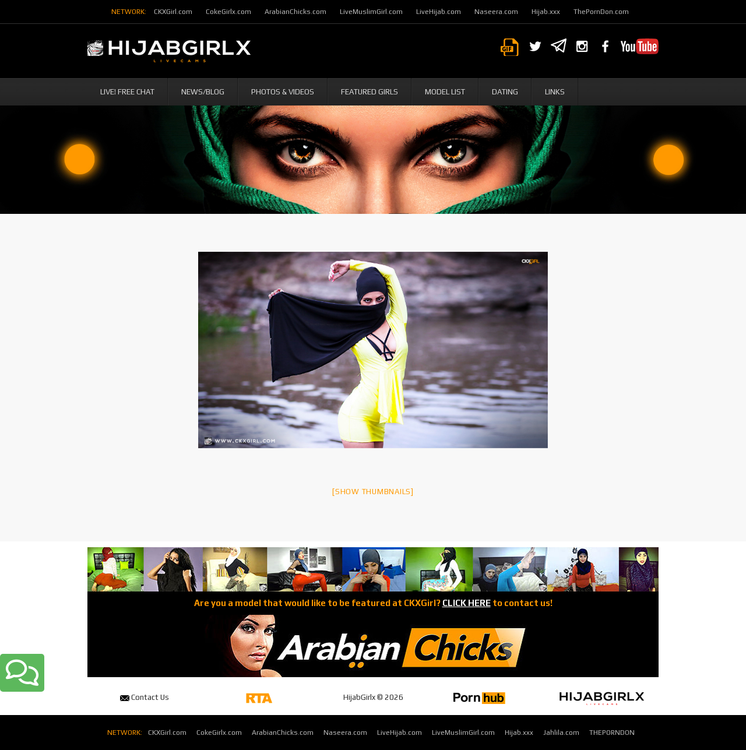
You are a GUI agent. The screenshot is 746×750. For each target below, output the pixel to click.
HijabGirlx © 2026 (373, 697)
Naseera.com (496, 12)
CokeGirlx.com (228, 12)
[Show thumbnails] (373, 491)
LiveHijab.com (438, 12)
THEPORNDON (612, 732)
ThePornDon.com (601, 12)
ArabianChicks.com (295, 12)
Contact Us (144, 697)
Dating (505, 91)
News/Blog (202, 91)
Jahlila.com (561, 732)
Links (555, 91)
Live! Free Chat (127, 91)
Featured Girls (369, 91)
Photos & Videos (282, 91)
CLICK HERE (466, 603)
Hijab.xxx (546, 12)
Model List (445, 91)
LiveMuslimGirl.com (371, 12)
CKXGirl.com (173, 12)
